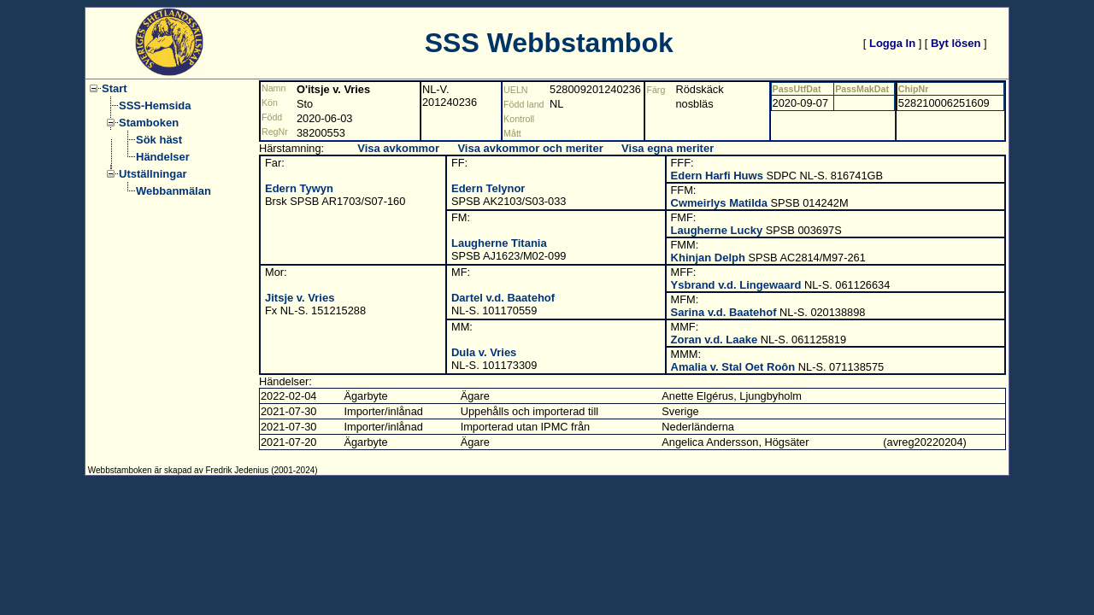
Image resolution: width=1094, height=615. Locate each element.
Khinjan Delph (708, 257)
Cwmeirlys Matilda (719, 202)
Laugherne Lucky (717, 230)
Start (114, 88)
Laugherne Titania (499, 243)
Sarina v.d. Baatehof (724, 312)
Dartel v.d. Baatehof (503, 297)
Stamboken (149, 122)
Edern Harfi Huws (717, 175)
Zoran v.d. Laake (714, 339)
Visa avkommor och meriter (530, 148)
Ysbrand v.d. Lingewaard (736, 284)
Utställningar (152, 173)
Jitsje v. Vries (299, 297)
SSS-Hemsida (155, 105)
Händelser (163, 156)
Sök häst (159, 139)
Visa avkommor (398, 148)
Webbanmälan (173, 190)
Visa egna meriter (667, 148)
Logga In (892, 43)
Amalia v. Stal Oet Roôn (733, 366)
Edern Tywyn (299, 188)
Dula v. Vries (483, 352)
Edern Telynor (488, 188)
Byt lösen (956, 43)
